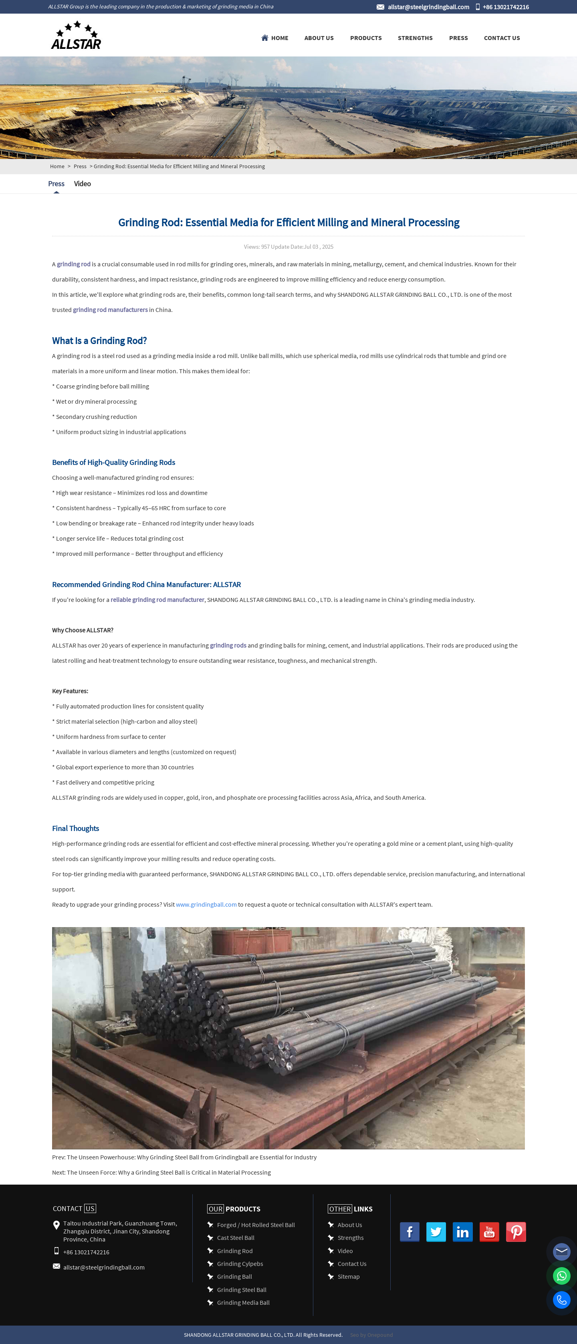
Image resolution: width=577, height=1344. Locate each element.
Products (366, 37)
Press (458, 37)
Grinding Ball (234, 1276)
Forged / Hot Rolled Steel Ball (256, 1224)
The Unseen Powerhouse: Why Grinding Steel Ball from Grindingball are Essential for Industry (191, 1157)
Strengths (415, 37)
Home (279, 37)
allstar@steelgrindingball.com (428, 6)
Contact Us (502, 37)
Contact (74, 1208)
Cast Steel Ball (235, 1237)
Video (82, 183)
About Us (319, 37)
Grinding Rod (235, 1250)
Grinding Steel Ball (241, 1289)
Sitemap (349, 1276)
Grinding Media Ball (243, 1302)
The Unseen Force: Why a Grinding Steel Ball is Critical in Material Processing (168, 1172)
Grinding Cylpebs (240, 1263)
